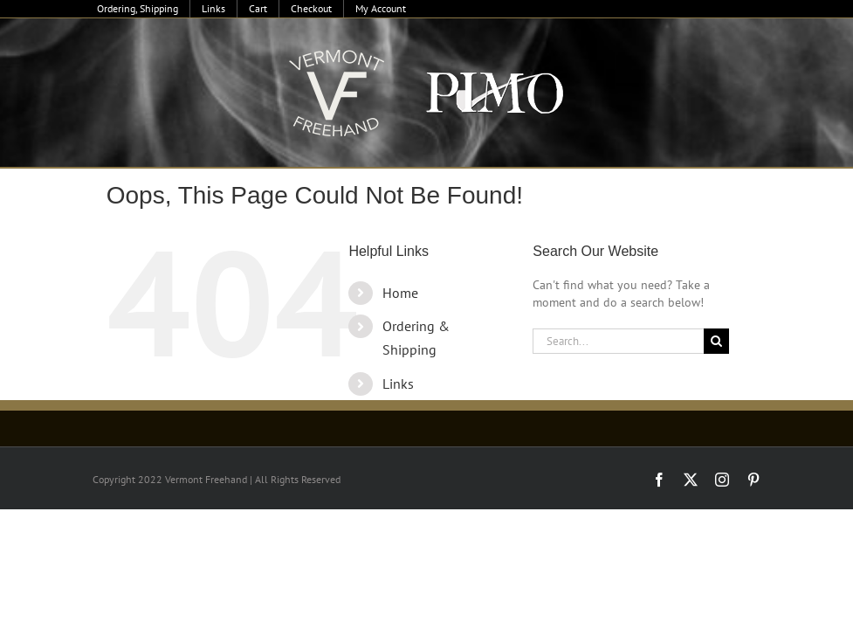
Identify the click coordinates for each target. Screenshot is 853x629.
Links (398, 383)
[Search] (716, 341)
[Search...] (618, 341)
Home (400, 292)
